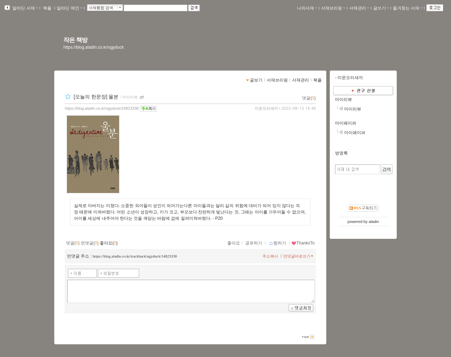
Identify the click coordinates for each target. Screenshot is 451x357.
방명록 (341, 153)
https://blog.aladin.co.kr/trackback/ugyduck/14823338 (135, 256)
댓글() (309, 98)
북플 (47, 8)
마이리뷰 (130, 97)
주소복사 (270, 256)
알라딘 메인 (69, 8)
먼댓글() (90, 243)
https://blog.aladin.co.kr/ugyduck (93, 47)
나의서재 (307, 8)
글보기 (256, 80)
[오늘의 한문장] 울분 (96, 96)
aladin (374, 221)
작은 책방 (75, 39)
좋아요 (233, 243)
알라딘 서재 (24, 8)
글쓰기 (381, 8)
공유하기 (253, 243)
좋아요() (109, 243)
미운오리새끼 (266, 108)
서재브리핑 (333, 8)
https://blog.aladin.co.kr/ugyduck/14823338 (101, 108)
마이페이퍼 (345, 123)
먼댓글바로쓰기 (298, 256)
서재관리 (359, 8)
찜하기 (277, 243)
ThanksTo (303, 243)
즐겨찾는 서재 (407, 8)
